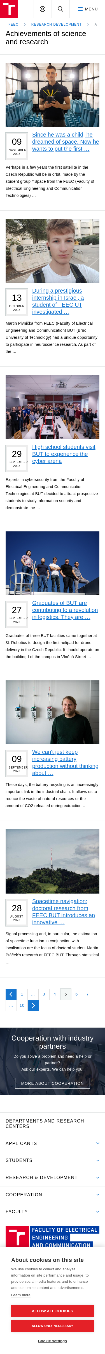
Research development (56, 24)
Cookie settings (52, 1341)
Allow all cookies (52, 1311)
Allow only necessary (52, 1326)
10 (22, 1005)
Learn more (21, 1295)
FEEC (13, 24)
